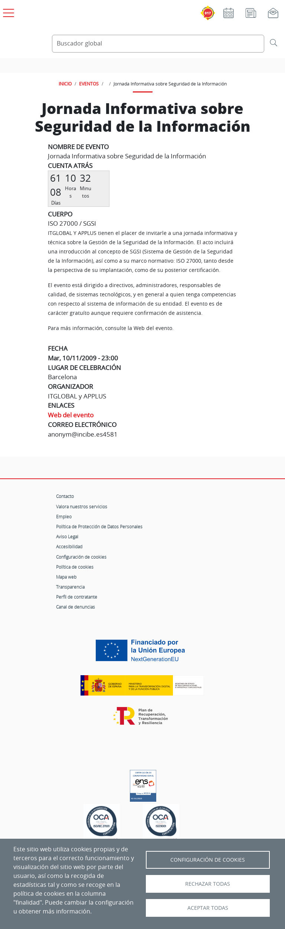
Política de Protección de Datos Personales (99, 526)
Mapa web (66, 577)
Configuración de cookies (81, 557)
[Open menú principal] (7, 11)
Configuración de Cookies (207, 859)
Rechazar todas (207, 884)
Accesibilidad (69, 546)
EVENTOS (89, 84)
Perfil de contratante (76, 597)
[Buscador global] (158, 44)
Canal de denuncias (75, 607)
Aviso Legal (67, 536)
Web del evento (71, 415)
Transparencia (70, 587)
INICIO (65, 84)
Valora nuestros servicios (81, 506)
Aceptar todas (207, 908)
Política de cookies (75, 567)
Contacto (65, 496)
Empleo (64, 516)
